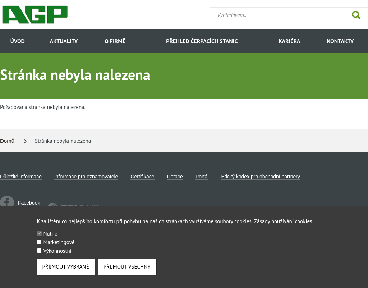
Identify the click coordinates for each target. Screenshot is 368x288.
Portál (202, 176)
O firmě (115, 41)
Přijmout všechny (127, 269)
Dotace (175, 176)
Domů (7, 141)
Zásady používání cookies (283, 224)
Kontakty (340, 41)
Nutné (50, 236)
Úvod (17, 41)
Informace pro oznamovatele (86, 176)
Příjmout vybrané (65, 269)
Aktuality (64, 41)
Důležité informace (21, 176)
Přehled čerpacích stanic (202, 41)
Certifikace (142, 176)
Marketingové (58, 245)
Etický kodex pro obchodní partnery (260, 176)
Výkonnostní (57, 254)
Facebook (20, 203)
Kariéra (289, 41)
